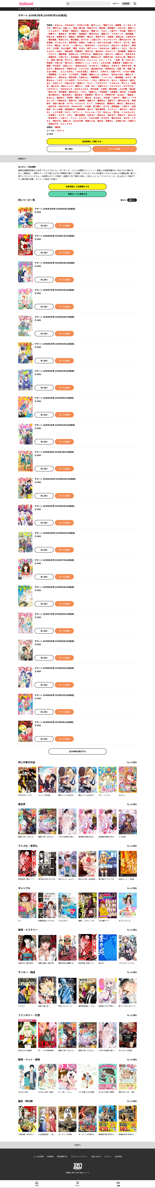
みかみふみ (104, 48)
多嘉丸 (82, 42)
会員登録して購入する (91, 141)
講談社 (58, 127)
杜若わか (124, 80)
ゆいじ (114, 80)
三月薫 (56, 48)
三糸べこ (64, 118)
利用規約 (50, 1156)
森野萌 (118, 25)
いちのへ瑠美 (129, 71)
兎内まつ (111, 115)
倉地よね (120, 37)
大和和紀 (103, 92)
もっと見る (132, 762)
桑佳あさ (62, 34)
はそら (128, 77)
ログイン (116, 3)
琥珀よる (85, 31)
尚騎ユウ (119, 54)
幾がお (100, 121)
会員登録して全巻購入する (77, 186)
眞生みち (101, 115)
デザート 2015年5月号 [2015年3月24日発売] (54, 668)
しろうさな (84, 68)
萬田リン (132, 28)
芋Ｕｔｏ (69, 60)
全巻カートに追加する (77, 194)
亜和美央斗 (70, 109)
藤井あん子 (96, 57)
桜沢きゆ (52, 106)
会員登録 (126, 3)
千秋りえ (117, 42)
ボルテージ (110, 51)
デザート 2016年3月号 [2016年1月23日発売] (54, 398)
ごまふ (94, 80)
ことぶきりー (54, 31)
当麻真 (110, 37)
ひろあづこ (94, 66)
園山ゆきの (116, 118)
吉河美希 (122, 51)
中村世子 (57, 66)
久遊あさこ (84, 77)
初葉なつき (128, 63)
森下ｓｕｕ (96, 25)
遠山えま (55, 86)
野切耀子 (81, 37)
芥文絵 (123, 31)
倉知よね (62, 77)
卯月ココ (109, 54)
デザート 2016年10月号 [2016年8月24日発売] (55, 209)
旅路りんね (90, 121)
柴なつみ (52, 92)
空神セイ (81, 83)
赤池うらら (63, 39)
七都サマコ (102, 86)
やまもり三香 (83, 25)
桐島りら (105, 34)
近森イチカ (116, 71)
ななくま (130, 60)
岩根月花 (52, 57)
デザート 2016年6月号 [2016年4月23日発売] (54, 317)
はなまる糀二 (82, 71)
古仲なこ (105, 74)
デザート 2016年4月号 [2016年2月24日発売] (54, 371)
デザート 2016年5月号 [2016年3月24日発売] (54, 344)
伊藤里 (84, 74)
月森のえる (72, 68)
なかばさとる (66, 89)
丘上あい (121, 95)
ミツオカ (62, 74)
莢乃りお (89, 51)
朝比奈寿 (113, 89)
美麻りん (93, 92)
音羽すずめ (126, 66)
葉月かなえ (94, 34)
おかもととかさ (81, 89)
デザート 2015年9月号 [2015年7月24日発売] (54, 560)
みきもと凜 (120, 57)
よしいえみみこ (67, 71)
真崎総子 (83, 34)
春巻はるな (98, 54)
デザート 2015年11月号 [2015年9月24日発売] (54, 506)
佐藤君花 (89, 95)
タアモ (70, 103)
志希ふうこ (68, 66)
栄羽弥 (65, 31)
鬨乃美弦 (75, 39)
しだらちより (103, 45)
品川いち (132, 115)
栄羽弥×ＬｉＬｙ (82, 63)
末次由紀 (75, 57)
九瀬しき (91, 42)
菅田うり (132, 31)
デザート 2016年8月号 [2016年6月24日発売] (54, 263)
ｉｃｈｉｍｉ (107, 77)
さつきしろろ (60, 42)
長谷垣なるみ (97, 68)
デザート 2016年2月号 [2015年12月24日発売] (55, 425)
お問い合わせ (96, 1156)
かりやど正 (128, 86)
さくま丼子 (70, 80)
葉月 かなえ (79, 48)
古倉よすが (70, 83)
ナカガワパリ (101, 83)
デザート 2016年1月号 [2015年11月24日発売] (54, 452)
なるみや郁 (78, 121)
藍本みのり (90, 45)
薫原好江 (101, 100)
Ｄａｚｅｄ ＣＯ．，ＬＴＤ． (100, 60)
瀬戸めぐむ (104, 80)
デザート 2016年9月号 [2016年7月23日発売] (54, 236)
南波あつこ (51, 77)
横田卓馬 (62, 54)
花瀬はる (105, 66)
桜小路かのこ (54, 95)
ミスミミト (112, 109)
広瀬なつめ (121, 121)
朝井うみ (57, 28)
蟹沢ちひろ (80, 60)
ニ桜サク (125, 106)
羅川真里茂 (80, 115)
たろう (95, 63)
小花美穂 (132, 92)
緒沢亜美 (52, 39)
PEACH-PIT (64, 106)
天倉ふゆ (50, 37)
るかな (126, 118)
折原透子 (79, 51)
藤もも (90, 37)
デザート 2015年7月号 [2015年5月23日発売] (54, 614)
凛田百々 (75, 31)
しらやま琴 (58, 112)
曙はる (58, 45)
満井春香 (129, 34)
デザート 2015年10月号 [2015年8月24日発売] (55, 533)
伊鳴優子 (111, 28)
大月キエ (115, 66)
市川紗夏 (94, 89)
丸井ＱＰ (91, 115)
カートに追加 (114, 149)
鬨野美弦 (115, 106)
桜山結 (132, 89)
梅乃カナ (124, 109)
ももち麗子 (66, 48)
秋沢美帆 (62, 92)
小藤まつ (132, 121)
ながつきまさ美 (104, 42)
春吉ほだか (60, 68)
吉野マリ (52, 34)
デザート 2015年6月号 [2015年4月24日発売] (54, 641)
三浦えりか (96, 39)
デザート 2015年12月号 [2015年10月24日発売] (55, 479)
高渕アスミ (100, 37)
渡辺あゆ (78, 95)
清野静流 (52, 74)
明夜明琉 (81, 109)
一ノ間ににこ (77, 45)
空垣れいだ (74, 54)
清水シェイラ (67, 86)
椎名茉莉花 (100, 109)
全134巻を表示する (77, 751)
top (19, 9)
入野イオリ (63, 57)
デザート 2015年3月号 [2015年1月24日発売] (54, 722)
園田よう (129, 74)
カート (77, 1186)
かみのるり (70, 25)
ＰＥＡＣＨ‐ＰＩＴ (84, 103)
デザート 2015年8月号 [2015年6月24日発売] (54, 587)
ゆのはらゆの (117, 74)
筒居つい (95, 31)
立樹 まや (90, 86)
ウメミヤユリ (115, 86)
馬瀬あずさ (61, 37)
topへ (77, 1145)
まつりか (85, 39)
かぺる (66, 45)
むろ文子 (105, 118)
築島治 (72, 37)
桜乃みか (99, 51)
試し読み (69, 149)
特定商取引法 (62, 1156)
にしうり (83, 118)
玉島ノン (67, 28)
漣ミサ (90, 109)
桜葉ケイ (115, 48)
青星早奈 (73, 42)
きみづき (122, 28)
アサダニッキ (117, 34)
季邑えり (122, 115)
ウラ (99, 112)
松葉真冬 (116, 63)
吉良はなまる (81, 66)
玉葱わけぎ (53, 124)
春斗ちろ (69, 63)
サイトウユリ (83, 80)
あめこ (60, 51)
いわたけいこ (52, 89)
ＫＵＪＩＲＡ (66, 124)
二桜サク (113, 31)
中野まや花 (110, 95)
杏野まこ (109, 121)
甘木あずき (130, 54)
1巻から (123, 200)
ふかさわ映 (105, 63)
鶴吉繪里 (119, 77)
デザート (37, 9)
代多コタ (59, 63)
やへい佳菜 (58, 109)
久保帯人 (52, 115)
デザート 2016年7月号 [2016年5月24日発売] (54, 290)
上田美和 (113, 92)
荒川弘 (116, 112)
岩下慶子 (73, 34)
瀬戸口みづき (125, 39)
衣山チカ (115, 45)
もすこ (68, 112)
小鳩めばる (61, 100)
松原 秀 (120, 60)
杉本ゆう (125, 45)
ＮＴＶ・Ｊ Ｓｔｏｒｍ (84, 112)
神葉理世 (95, 77)
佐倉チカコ (92, 28)
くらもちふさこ (128, 112)
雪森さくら (94, 74)
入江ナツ (52, 54)
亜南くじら (108, 25)
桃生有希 (73, 77)
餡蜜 (48, 66)
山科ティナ (57, 83)
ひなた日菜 (94, 118)
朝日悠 (102, 28)
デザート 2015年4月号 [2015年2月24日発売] (54, 695)
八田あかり (131, 37)
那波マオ (73, 100)
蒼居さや (132, 51)
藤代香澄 (85, 57)
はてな (126, 42)
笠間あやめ (108, 57)
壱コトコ (99, 95)
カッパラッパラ (110, 39)
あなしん (59, 25)
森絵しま (67, 121)
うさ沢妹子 (74, 74)
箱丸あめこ (67, 95)
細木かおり (74, 92)
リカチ (60, 80)
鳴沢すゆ (57, 121)
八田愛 (104, 89)
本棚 (118, 1186)
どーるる (127, 25)
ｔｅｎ (74, 118)
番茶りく (79, 86)
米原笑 (49, 63)
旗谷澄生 (69, 51)
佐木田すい (53, 118)
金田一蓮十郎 (79, 28)
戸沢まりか (86, 54)
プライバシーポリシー (79, 1156)
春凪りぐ (94, 71)
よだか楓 (123, 89)
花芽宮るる (110, 68)
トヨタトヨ (114, 83)
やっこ (90, 83)
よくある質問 (38, 1156)
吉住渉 (123, 92)
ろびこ (104, 31)
